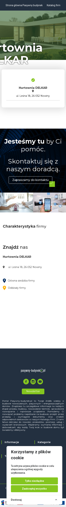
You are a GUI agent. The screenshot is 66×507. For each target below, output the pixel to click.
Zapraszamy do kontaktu (30, 180)
